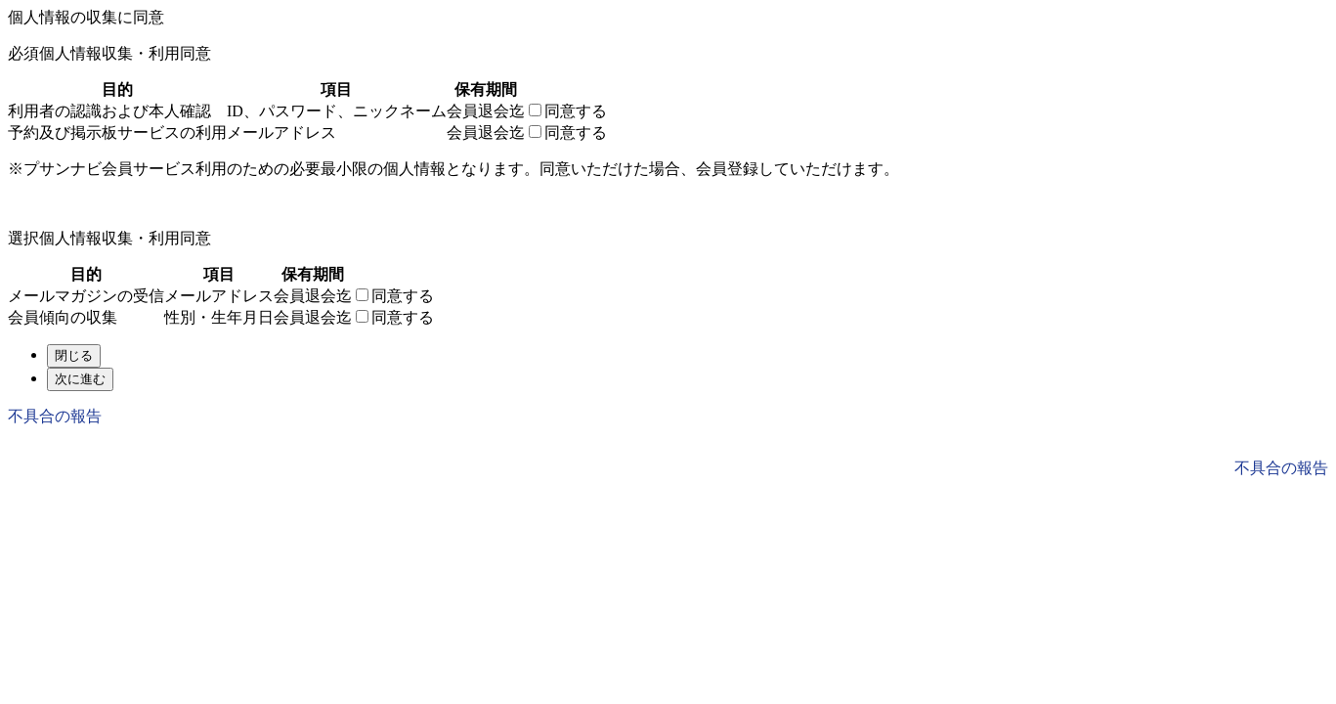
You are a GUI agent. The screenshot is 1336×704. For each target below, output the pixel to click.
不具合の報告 (55, 416)
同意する (575, 111)
